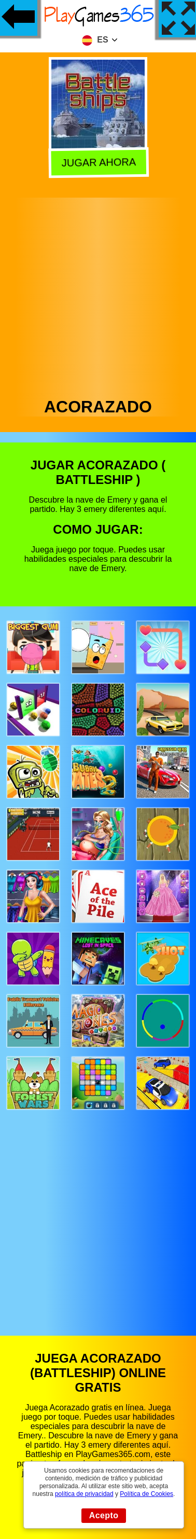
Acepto (104, 1515)
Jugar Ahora (98, 163)
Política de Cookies (146, 1494)
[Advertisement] (97, 295)
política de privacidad (84, 1494)
